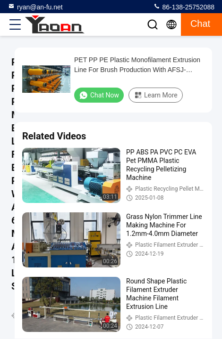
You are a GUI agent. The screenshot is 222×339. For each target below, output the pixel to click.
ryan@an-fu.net (35, 6)
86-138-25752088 (183, 6)
